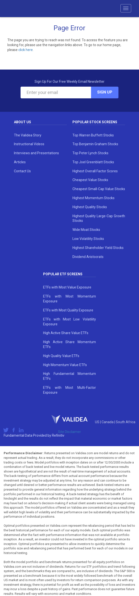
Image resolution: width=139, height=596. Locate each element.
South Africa (125, 422)
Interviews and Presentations (36, 153)
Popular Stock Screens (94, 122)
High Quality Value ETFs (61, 356)
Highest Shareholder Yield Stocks (98, 248)
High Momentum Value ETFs (65, 365)
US (97, 422)
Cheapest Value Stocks (90, 180)
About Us (22, 122)
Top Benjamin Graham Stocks (95, 144)
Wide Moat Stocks (86, 230)
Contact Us (22, 171)
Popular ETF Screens (62, 274)
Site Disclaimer (69, 432)
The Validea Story (27, 135)
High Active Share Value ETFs (65, 333)
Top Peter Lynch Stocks (90, 153)
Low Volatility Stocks (88, 239)
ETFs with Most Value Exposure (67, 287)
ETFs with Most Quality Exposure (68, 310)
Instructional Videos (29, 144)
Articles (20, 162)
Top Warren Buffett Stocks (93, 135)
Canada (108, 422)
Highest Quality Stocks (89, 207)
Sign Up (104, 92)
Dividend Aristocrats (88, 257)
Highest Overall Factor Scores (95, 171)
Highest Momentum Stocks (93, 198)
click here (25, 50)
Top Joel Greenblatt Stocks (93, 162)
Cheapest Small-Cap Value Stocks (98, 189)
